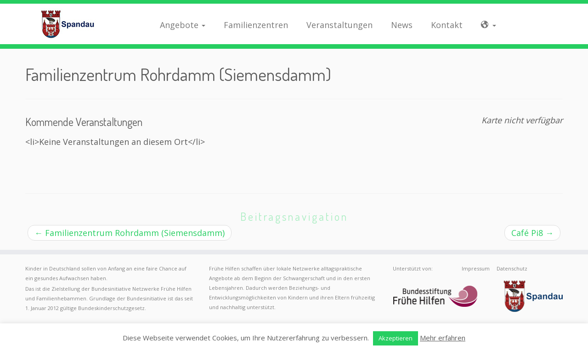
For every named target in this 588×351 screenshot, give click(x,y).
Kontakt (447, 24)
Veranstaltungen (339, 24)
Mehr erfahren (442, 337)
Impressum (476, 268)
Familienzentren (256, 24)
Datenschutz (512, 268)
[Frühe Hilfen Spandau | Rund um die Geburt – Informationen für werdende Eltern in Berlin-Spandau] (68, 24)
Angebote (182, 24)
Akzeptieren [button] (396, 338)
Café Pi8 (532, 232)
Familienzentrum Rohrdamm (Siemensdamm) (129, 232)
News (402, 24)
